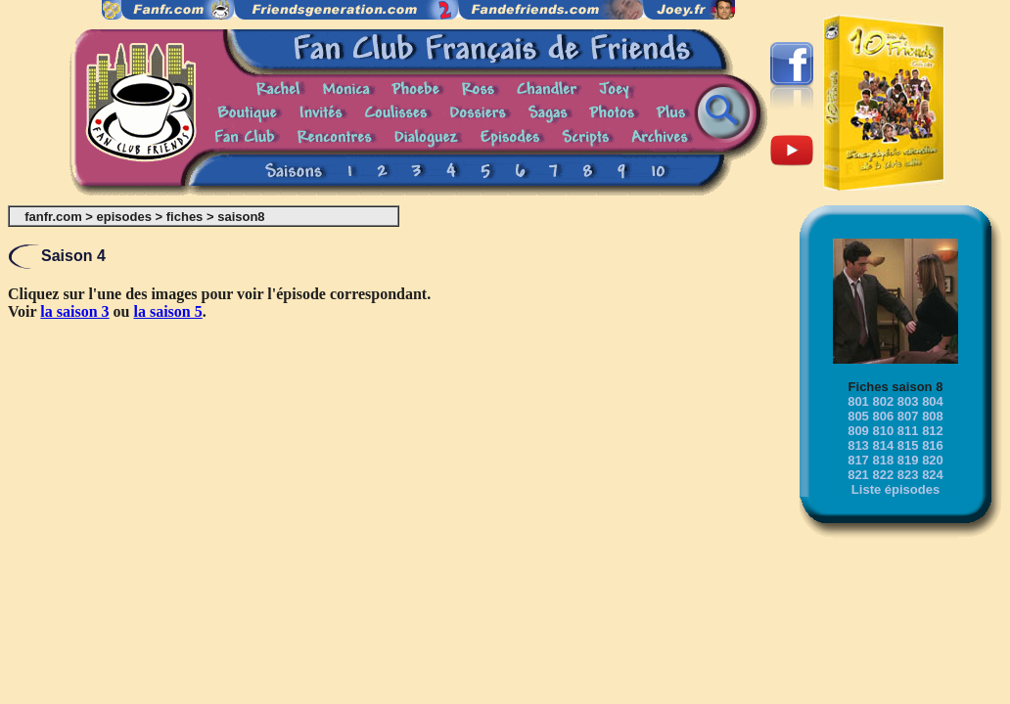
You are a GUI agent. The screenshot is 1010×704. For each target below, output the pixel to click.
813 (858, 445)
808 (932, 416)
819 (908, 460)
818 (883, 460)
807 (908, 416)
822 (883, 474)
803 (908, 401)
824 (932, 474)
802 (883, 401)
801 (858, 401)
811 (908, 430)
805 (858, 416)
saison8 (240, 216)
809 (858, 430)
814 (883, 445)
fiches (185, 216)
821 (858, 474)
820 (932, 460)
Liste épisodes (895, 489)
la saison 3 (74, 311)
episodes (124, 216)
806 (883, 416)
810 (883, 430)
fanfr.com (53, 216)
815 (908, 445)
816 (932, 445)
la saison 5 (168, 311)
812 (932, 430)
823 (908, 474)
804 (932, 401)
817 (858, 460)
